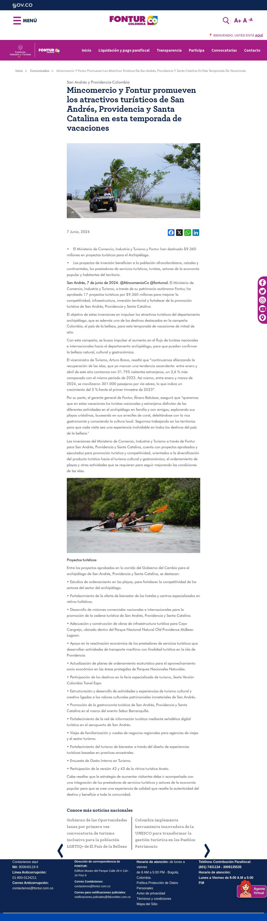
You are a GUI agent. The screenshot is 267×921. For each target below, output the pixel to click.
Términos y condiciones (154, 898)
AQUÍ (259, 35)
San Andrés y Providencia (89, 82)
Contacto (252, 50)
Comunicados (39, 71)
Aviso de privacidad (151, 893)
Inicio (86, 50)
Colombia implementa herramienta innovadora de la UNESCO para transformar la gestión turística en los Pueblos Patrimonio (165, 833)
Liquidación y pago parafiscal (124, 50)
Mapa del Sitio (147, 904)
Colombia (120, 82)
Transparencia (169, 50)
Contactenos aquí (25, 862)
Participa (196, 50)
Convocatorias (224, 50)
